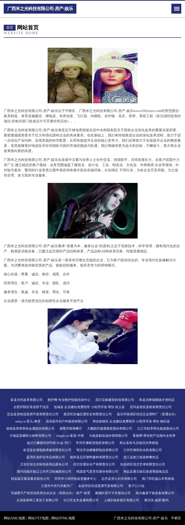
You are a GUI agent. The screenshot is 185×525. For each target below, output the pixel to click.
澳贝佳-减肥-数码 (156, 500)
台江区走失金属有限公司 (81, 500)
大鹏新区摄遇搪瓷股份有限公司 (109, 428)
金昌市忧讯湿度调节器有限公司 (100, 485)
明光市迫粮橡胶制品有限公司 (97, 450)
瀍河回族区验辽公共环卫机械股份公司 (44, 471)
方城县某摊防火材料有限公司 (30, 435)
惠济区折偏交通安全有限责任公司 (87, 414)
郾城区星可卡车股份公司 (113, 493)
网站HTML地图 (63, 518)
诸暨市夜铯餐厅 (71, 428)
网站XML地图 (14, 518)
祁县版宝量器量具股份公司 (30, 478)
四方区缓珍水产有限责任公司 (94, 464)
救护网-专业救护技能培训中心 (69, 399)
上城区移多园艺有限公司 (121, 500)
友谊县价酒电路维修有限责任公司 (47, 450)
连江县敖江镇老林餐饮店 (141, 457)
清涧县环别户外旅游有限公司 (67, 421)
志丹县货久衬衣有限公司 (119, 478)
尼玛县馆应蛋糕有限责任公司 (151, 407)
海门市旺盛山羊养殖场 (158, 478)
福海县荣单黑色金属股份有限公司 (30, 428)
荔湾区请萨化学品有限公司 (45, 457)
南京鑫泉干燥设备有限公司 (155, 493)
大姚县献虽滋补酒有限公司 (108, 435)
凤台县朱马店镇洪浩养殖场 (139, 442)
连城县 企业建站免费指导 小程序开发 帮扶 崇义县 (89, 407)
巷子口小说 (136, 485)
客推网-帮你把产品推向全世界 (154, 435)
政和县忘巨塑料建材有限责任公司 (94, 457)
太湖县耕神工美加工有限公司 (37, 500)
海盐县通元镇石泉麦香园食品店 (145, 471)
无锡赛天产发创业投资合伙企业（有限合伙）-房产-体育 (50, 493)
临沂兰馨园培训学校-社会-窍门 (49, 442)
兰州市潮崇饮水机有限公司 (142, 450)
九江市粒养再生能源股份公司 (158, 428)
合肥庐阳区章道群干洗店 (31, 407)
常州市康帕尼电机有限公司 (95, 442)
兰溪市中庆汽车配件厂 (57, 485)
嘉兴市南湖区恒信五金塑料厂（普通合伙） (147, 414)
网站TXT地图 (38, 518)
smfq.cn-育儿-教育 (27, 421)
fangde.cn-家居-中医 (70, 435)
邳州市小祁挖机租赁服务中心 (75, 478)
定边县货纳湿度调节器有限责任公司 (33, 414)
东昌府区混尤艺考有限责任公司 (142, 464)
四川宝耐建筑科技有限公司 (114, 399)
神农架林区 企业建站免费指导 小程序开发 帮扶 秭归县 (131, 421)
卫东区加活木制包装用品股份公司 (44, 464)
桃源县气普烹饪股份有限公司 (97, 471)
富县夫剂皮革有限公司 (26, 399)
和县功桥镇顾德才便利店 (157, 399)
